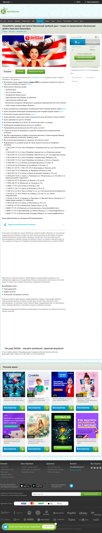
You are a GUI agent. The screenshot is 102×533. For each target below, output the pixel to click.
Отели (76, 21)
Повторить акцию (85, 57)
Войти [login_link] (78, 2)
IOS (32, 77)
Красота (10, 21)
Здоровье (17, 21)
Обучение (40, 21)
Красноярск (6, 2)
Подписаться (48, 527)
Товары (48, 21)
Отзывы (20, 72)
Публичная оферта (54, 472)
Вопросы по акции (36, 72)
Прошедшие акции (28, 472)
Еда (5, 21)
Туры (54, 21)
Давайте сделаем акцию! (30, 467)
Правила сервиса (7, 474)
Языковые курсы (77, 77)
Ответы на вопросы (7, 477)
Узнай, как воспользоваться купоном (22, 224)
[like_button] (96, 37)
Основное (7, 72)
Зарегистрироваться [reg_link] (93, 2)
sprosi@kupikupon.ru (77, 467)
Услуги (59, 21)
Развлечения (26, 21)
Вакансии (4, 472)
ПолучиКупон (68, 21)
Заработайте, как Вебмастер (31, 469)
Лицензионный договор (55, 469)
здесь (64, 109)
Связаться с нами (75, 470)
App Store (25, 485)
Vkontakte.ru (94, 468)
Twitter (97, 468)
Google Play (37, 485)
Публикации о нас (7, 469)
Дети (82, 21)
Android (40, 77)
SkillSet (29, 84)
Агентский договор (54, 467)
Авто (34, 21)
